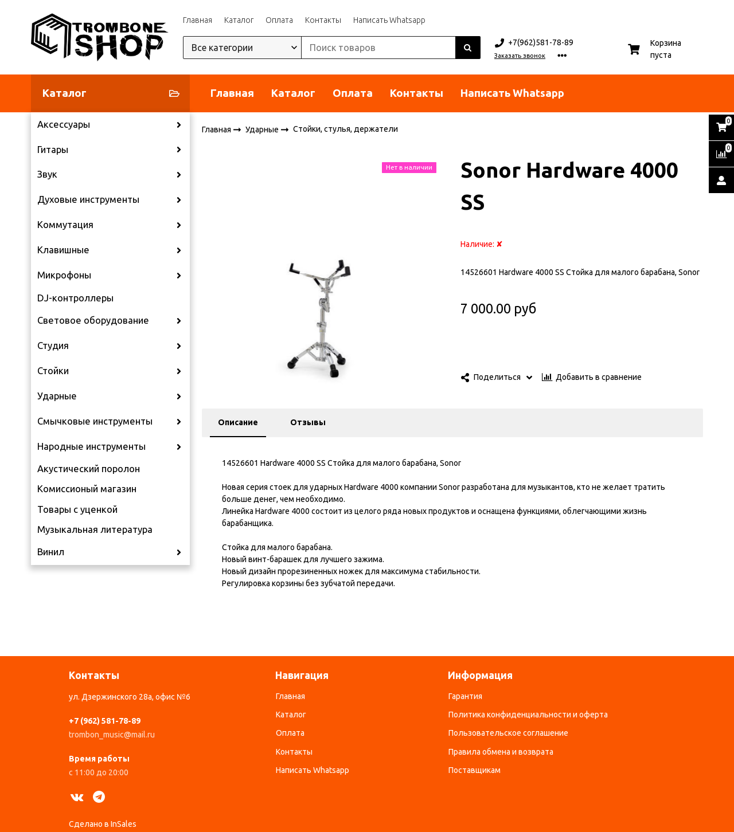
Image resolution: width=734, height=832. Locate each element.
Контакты (323, 20)
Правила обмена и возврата (500, 751)
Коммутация (65, 224)
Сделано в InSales (102, 824)
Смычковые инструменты (95, 421)
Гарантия (465, 696)
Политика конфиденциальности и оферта (528, 714)
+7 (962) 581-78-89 (104, 720)
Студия (53, 345)
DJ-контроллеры (75, 298)
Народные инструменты (91, 446)
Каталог (238, 20)
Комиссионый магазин (86, 489)
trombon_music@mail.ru (112, 734)
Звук (47, 174)
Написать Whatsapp (389, 20)
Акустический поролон (88, 469)
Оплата (279, 20)
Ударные (57, 396)
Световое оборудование (93, 320)
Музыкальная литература (95, 529)
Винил (50, 552)
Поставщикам (474, 770)
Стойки (53, 371)
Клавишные (63, 250)
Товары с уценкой (77, 509)
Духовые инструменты (88, 199)
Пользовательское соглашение (508, 732)
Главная (197, 20)
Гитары (52, 149)
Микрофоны (64, 275)
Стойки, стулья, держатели (345, 129)
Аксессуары (63, 124)
